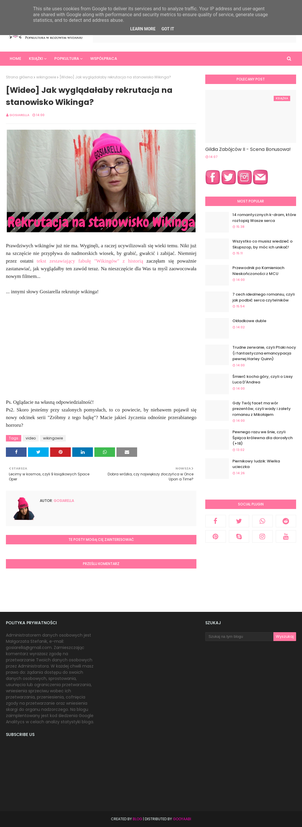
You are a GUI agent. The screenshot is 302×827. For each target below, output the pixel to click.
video (31, 438)
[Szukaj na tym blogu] (239, 636)
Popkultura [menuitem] (66, 58)
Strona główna (19, 77)
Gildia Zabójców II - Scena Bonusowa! (248, 149)
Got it (167, 29)
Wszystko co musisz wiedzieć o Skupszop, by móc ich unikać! (262, 244)
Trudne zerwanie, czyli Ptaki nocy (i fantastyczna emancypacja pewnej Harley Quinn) (264, 353)
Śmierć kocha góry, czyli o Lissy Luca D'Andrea (262, 379)
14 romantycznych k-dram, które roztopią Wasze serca (264, 217)
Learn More (142, 29)
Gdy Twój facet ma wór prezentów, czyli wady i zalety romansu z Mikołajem (261, 408)
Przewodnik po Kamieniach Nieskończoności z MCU (258, 270)
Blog (137, 818)
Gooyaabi (182, 818)
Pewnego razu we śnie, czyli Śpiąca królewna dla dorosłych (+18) (262, 437)
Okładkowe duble (249, 321)
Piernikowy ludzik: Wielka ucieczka (256, 464)
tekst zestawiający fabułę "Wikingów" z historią (90, 261)
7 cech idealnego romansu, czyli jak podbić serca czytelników (263, 297)
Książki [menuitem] (36, 58)
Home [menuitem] (15, 58)
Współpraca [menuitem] (103, 58)
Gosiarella (19, 115)
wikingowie (46, 77)
